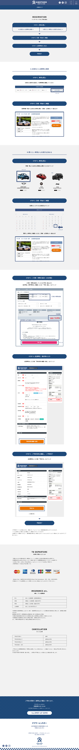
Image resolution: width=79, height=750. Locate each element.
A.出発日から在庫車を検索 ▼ (26, 29)
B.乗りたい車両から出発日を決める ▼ (53, 29)
